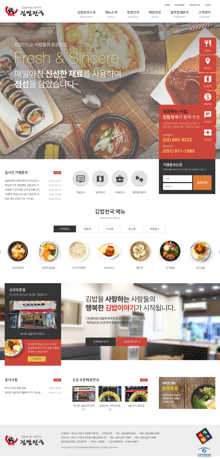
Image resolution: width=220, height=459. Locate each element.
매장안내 (155, 15)
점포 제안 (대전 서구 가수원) (19, 198)
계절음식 (154, 228)
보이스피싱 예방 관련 (15, 388)
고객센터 (204, 15)
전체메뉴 (65, 228)
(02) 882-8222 (177, 139)
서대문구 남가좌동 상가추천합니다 (22, 189)
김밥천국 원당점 (136, 405)
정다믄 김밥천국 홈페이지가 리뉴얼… (23, 392)
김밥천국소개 (86, 15)
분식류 (132, 228)
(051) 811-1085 (179, 151)
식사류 (109, 228)
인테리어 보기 (131, 341)
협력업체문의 (180, 15)
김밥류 (87, 228)
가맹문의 (36, 358)
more (57, 172)
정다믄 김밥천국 (24, 11)
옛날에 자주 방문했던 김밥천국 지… (22, 185)
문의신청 (202, 182)
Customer (179, 5)
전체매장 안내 (100, 341)
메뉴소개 (111, 15)
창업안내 (133, 15)
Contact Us (194, 5)
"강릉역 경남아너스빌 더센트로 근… (23, 194)
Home (167, 5)
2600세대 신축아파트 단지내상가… (22, 180)
